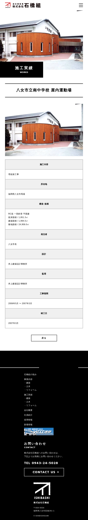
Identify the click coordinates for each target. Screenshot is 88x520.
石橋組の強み (30, 374)
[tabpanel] (44, 130)
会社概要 (28, 410)
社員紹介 (28, 415)
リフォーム (31, 390)
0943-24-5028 (45, 463)
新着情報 (28, 425)
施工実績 (28, 395)
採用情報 (28, 420)
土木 (28, 386)
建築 (28, 383)
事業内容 (28, 379)
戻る (44, 338)
